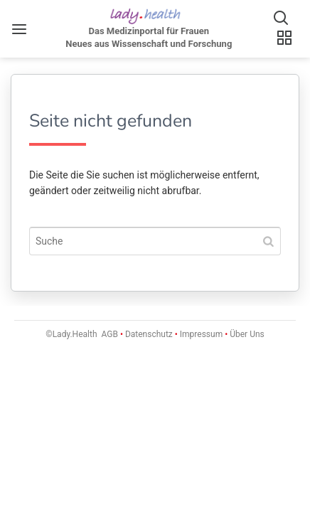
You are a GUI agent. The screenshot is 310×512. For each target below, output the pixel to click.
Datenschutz (149, 334)
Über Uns (246, 334)
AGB (110, 334)
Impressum (201, 334)
